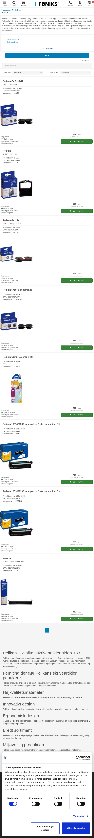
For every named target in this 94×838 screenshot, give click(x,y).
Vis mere (47, 48)
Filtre (47, 55)
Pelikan (18, 10)
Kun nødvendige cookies (45, 828)
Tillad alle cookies (76, 828)
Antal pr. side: (54, 72)
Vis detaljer (79, 816)
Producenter (6, 10)
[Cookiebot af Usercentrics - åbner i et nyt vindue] (77, 757)
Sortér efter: (7, 72)
